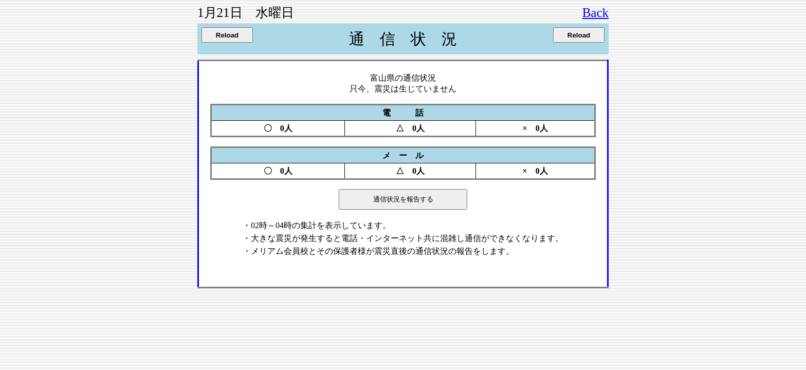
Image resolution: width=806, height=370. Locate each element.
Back (595, 13)
